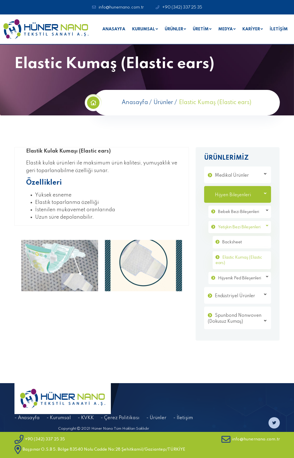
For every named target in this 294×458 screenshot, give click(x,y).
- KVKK (86, 417)
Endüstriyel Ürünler (240, 295)
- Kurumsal (58, 417)
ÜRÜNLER (174, 29)
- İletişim (183, 417)
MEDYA (225, 29)
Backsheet (232, 242)
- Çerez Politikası (120, 417)
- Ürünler (156, 417)
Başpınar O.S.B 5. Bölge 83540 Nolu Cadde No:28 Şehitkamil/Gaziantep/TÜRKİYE (99, 449)
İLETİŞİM (279, 29)
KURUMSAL (143, 29)
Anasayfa (135, 102)
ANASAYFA (113, 29)
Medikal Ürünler (240, 175)
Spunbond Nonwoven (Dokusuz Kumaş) (237, 318)
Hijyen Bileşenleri (240, 194)
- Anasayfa (27, 417)
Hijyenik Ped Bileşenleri (243, 277)
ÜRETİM (201, 29)
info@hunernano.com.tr (121, 7)
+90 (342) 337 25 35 (182, 7)
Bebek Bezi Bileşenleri (243, 211)
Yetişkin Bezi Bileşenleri (243, 226)
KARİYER (251, 29)
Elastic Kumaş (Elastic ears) (238, 260)
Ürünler (163, 102)
